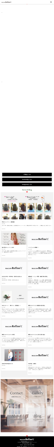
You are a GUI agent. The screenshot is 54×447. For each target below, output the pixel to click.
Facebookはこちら (27, 179)
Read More (3, 228)
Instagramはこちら (27, 184)
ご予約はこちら (27, 174)
